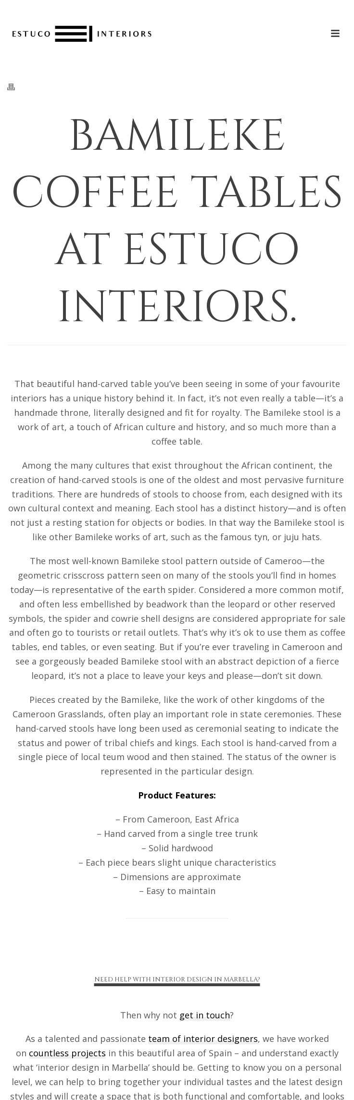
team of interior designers (203, 1038)
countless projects (67, 1053)
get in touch (204, 1015)
